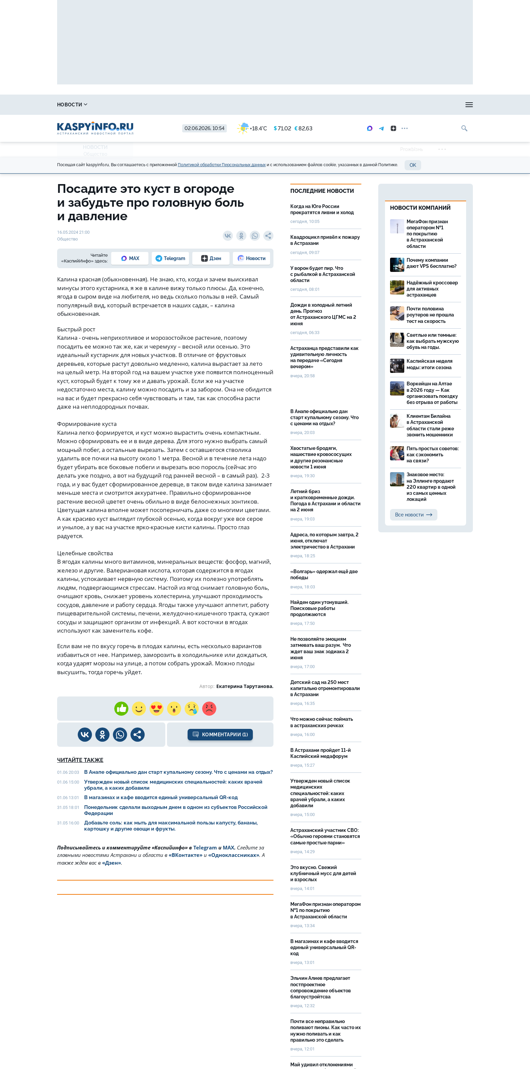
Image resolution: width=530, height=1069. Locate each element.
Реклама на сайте (341, 104)
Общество (95, 154)
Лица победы (396, 104)
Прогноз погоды (232, 104)
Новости (72, 104)
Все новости (413, 515)
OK (413, 165)
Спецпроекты (286, 104)
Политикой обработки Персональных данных (222, 164)
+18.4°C (252, 128)
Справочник (118, 104)
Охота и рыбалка (173, 104)
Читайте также (80, 760)
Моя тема (439, 104)
